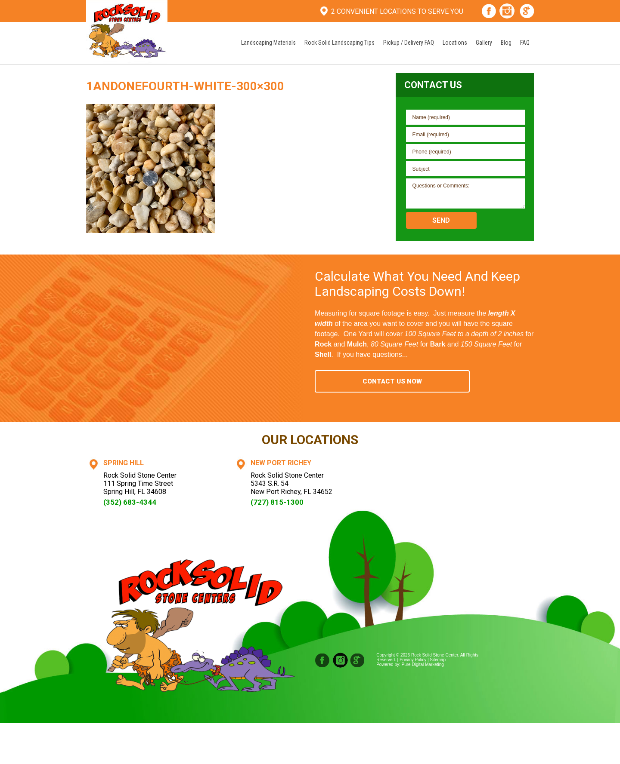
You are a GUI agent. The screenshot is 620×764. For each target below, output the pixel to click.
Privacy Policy (413, 659)
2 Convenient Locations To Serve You (397, 11)
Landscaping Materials (268, 42)
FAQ (525, 42)
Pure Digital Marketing (423, 664)
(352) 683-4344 (129, 502)
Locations (455, 42)
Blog (506, 42)
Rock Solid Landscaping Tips (339, 42)
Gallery (484, 42)
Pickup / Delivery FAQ (408, 42)
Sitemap (438, 659)
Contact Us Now (392, 381)
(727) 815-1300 (277, 502)
